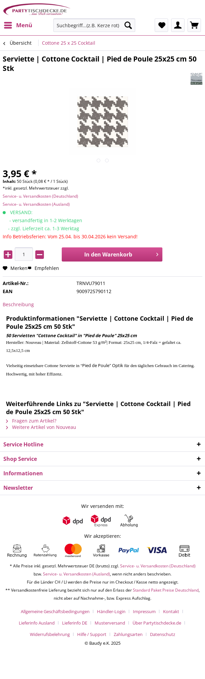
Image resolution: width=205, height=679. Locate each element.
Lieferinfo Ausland (37, 623)
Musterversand (110, 623)
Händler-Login (111, 611)
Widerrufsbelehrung (50, 634)
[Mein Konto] (178, 25)
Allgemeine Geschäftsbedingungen (55, 611)
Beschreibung (18, 304)
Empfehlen (43, 268)
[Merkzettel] (161, 25)
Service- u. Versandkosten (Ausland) (36, 204)
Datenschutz (162, 634)
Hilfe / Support (91, 634)
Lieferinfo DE (74, 623)
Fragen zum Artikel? (31, 420)
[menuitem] (18, 25)
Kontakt (171, 611)
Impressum (144, 611)
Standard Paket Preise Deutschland (166, 590)
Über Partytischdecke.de (157, 623)
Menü (18, 24)
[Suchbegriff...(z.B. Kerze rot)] (94, 25)
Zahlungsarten (128, 634)
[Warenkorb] (194, 25)
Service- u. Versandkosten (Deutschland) (40, 196)
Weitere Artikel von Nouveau (41, 427)
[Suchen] (128, 25)
